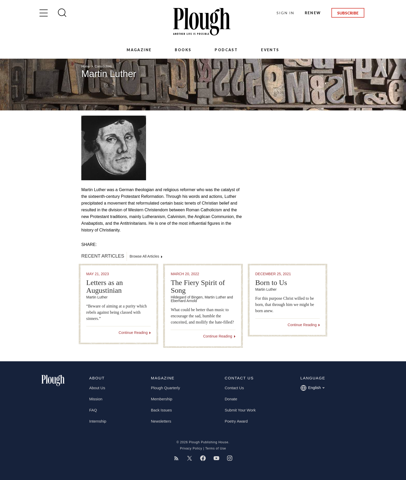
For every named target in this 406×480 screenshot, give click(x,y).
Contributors (103, 66)
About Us (97, 388)
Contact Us (234, 388)
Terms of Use (215, 448)
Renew (313, 13)
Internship (97, 421)
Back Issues (161, 410)
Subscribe (348, 13)
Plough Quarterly (165, 388)
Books (183, 50)
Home (85, 66)
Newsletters (161, 421)
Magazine (139, 50)
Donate (231, 399)
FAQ (93, 410)
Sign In (285, 13)
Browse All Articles (144, 256)
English (312, 388)
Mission (96, 399)
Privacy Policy (191, 448)
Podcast (226, 50)
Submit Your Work (240, 410)
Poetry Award (236, 421)
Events (270, 50)
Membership (161, 399)
